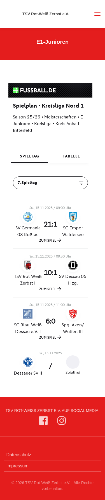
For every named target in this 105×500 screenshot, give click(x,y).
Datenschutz (18, 454)
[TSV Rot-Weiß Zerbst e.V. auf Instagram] (61, 421)
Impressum (17, 465)
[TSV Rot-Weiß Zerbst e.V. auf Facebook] (43, 421)
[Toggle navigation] (95, 14)
